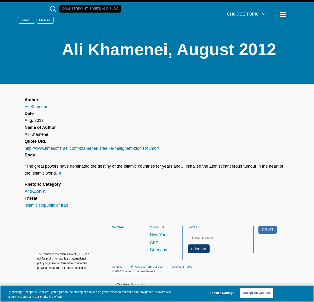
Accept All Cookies (257, 293)
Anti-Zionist (35, 191)
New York (158, 235)
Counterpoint (90, 8)
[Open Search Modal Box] (54, 9)
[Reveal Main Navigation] (284, 14)
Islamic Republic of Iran (46, 205)
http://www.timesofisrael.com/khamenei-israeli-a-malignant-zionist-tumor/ (92, 148)
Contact (117, 266)
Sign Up (45, 20)
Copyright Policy (182, 266)
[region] (157, 293)
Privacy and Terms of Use (147, 266)
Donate (27, 20)
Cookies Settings (130, 285)
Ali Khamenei (37, 106)
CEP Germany (158, 246)
